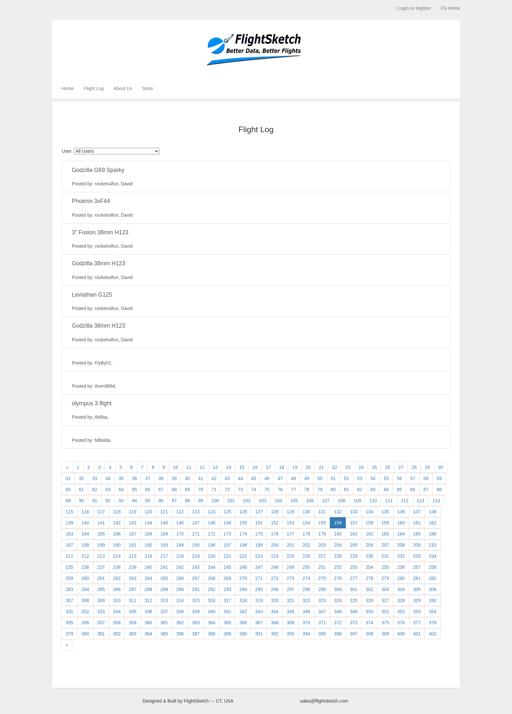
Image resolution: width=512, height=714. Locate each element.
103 (262, 500)
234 (432, 556)
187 (69, 545)
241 (164, 567)
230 (369, 556)
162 (432, 522)
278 (369, 578)
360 (148, 622)
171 (196, 533)
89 (68, 500)
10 (175, 467)
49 (306, 478)
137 (417, 511)
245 (227, 567)
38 (161, 478)
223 (259, 556)
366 (243, 622)
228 (338, 556)
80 (333, 489)
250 (306, 567)
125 (227, 511)
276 (338, 578)
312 (148, 600)
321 (290, 600)
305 (417, 589)
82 (359, 489)
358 (116, 622)
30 (440, 467)
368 (275, 622)
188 (85, 545)
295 (259, 589)
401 (417, 633)
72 (227, 489)
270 (243, 578)
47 (280, 478)
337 (164, 611)
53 (359, 478)
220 (211, 556)
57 (412, 478)
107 (325, 500)
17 (268, 467)
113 (420, 500)
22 (334, 467)
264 (148, 578)
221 (227, 556)
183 (385, 533)
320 (275, 600)
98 (187, 500)
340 (211, 611)
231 (385, 556)
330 (432, 600)
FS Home (450, 8)
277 (353, 578)
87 (426, 489)
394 (306, 633)
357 (101, 622)
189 (101, 545)
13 (215, 467)
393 (290, 633)
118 (116, 511)
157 (353, 522)
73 (240, 489)
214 (116, 556)
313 (164, 600)
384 (148, 633)
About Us (123, 88)
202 (306, 545)
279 (385, 578)
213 (101, 556)
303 (385, 589)
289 (164, 589)
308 (85, 600)
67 (161, 489)
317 (227, 600)
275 (322, 578)
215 (132, 556)
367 (259, 622)
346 (306, 611)
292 (211, 589)
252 (338, 567)
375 (385, 622)
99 (200, 500)
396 (338, 633)
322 (306, 600)
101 (231, 500)
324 (338, 600)
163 (69, 533)
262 (116, 578)
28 (414, 467)
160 (401, 522)
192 (148, 545)
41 (200, 478)
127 (259, 511)
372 (338, 622)
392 (275, 633)
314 (180, 600)
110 (373, 500)
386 (180, 633)
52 (346, 478)
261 (101, 578)
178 (306, 533)
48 (293, 478)
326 (369, 600)
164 (85, 533)
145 (164, 522)
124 (211, 511)
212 (85, 556)
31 (68, 478)
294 (243, 589)
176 (275, 533)
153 (290, 522)
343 (259, 611)
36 (134, 478)
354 (432, 611)
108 (341, 500)
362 (180, 622)
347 (322, 611)
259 (69, 578)
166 (116, 533)
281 (417, 578)
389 (227, 633)
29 (427, 467)
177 (290, 533)
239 (132, 567)
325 (353, 600)
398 (369, 633)
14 (228, 467)
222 (243, 556)
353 (417, 611)
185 (417, 533)
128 (275, 511)
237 (101, 567)
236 (85, 567)
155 (322, 522)
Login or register (413, 8)
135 (385, 511)
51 (333, 478)
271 (259, 578)
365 (227, 622)
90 (81, 500)
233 (417, 556)
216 (148, 556)
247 (259, 567)
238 (116, 567)
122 (180, 511)
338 (180, 611)
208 (401, 545)
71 (213, 489)
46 (267, 478)
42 (213, 478)
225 (290, 556)
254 (369, 567)
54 (373, 478)
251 (322, 567)
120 (148, 511)
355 (69, 622)
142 (116, 522)
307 (69, 600)
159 (385, 522)
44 (240, 478)
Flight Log (94, 88)
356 (85, 622)
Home (68, 88)
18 (281, 467)
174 (243, 533)
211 (69, 556)
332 (85, 611)
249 (290, 567)
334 (116, 611)
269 (227, 578)
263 (132, 578)
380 (85, 633)
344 (275, 611)
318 (243, 600)
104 (278, 500)
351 (385, 611)
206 (369, 545)
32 (81, 478)
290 (180, 589)
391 (259, 633)
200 (275, 545)
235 (69, 567)
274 (306, 578)
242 (180, 567)
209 (417, 545)
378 (432, 622)
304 (401, 589)
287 (132, 589)
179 (322, 533)
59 (439, 478)
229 (353, 556)
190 (116, 545)
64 (121, 489)
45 (253, 478)
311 (132, 600)
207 (385, 545)
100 (215, 500)
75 (267, 489)
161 (417, 522)
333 (101, 611)
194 (180, 545)
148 (211, 522)
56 (399, 478)
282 (432, 578)
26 (387, 467)
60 (68, 489)
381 (101, 633)
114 (436, 500)
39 (174, 478)
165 (101, 533)
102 (246, 500)
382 (116, 633)
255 (385, 567)
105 (294, 500)
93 (121, 500)
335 (132, 611)
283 (69, 589)
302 (369, 589)
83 (373, 489)
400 (401, 633)
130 (306, 511)
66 (147, 489)
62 (94, 489)
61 (81, 489)
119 (132, 511)
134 (369, 511)
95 (147, 500)
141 (101, 522)
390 (243, 633)
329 (417, 600)
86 (412, 489)
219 (196, 556)
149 (227, 522)
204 (338, 545)
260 (85, 578)
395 (322, 633)
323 (322, 600)
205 (353, 545)
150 (243, 522)
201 (290, 545)
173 (227, 533)
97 (174, 500)
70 (200, 489)
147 (196, 522)
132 (338, 511)
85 (399, 489)
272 (275, 578)
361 (164, 622)
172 (211, 533)
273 (290, 578)
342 (243, 611)
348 (338, 611)
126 (243, 511)
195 (196, 545)
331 (69, 611)
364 (211, 622)
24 (361, 467)
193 (164, 545)
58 (426, 478)
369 (290, 622)
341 (227, 611)
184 (401, 533)
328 (401, 600)
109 (357, 500)
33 (94, 478)
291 (196, 589)
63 (108, 489)
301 (353, 589)
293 (227, 589)
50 (320, 478)
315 (196, 600)
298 (306, 589)
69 (187, 489)
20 (308, 467)
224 (275, 556)
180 (338, 533)
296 (275, 589)
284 (85, 589)
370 (306, 622)
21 (321, 467)
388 (211, 633)
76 (280, 489)
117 (101, 511)
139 (69, 522)
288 (148, 589)
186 (432, 533)
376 (401, 622)
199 (259, 545)
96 (161, 500)
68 (174, 489)
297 (290, 589)
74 (253, 489)
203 (322, 545)
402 (432, 633)
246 (243, 567)
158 (369, 522)
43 (227, 478)
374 (369, 622)
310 (116, 600)
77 (293, 489)
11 (189, 467)
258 (432, 567)
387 (196, 633)
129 (290, 511)
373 (353, 622)
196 (211, 545)
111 (388, 500)
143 (132, 522)
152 (275, 522)
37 (147, 478)
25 (374, 467)
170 (180, 533)
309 (101, 600)
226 (306, 556)
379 (69, 633)
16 (255, 467)
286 (116, 589)
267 (196, 578)
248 (275, 567)
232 (401, 556)
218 (180, 556)
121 (164, 511)
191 (132, 545)
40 (187, 478)
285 (101, 589)
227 (322, 556)
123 (196, 511)
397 (353, 633)
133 (353, 511)
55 (386, 478)
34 (108, 478)
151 (259, 522)
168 (148, 533)
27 (401, 467)
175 (259, 533)
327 (385, 600)
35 (121, 478)
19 (294, 467)
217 (164, 556)
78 (306, 489)
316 (211, 600)
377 (417, 622)
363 (196, 622)
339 (196, 611)
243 (196, 567)
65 (134, 489)
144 (148, 522)
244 (211, 567)
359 (132, 622)
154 (306, 522)
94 (134, 500)
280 (401, 578)
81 (346, 489)
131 (322, 511)
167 (132, 533)
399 (385, 633)
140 (85, 522)
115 (69, 511)
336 (148, 611)
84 (386, 489)
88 (439, 489)
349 (353, 611)
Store (147, 88)
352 (401, 611)
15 (242, 467)
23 (347, 467)
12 (202, 467)
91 (94, 500)
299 (322, 589)
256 (401, 567)
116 (85, 511)
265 (164, 578)
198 (243, 545)
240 (148, 567)
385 (164, 633)
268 (211, 578)
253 (353, 567)
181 (353, 533)
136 (401, 511)
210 (432, 545)
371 (322, 622)
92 (108, 500)
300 (338, 589)
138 (432, 511)
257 (417, 567)
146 (180, 522)
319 (259, 600)
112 (404, 500)
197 (227, 545)
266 (180, 578)
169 (164, 533)
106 (310, 500)
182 (369, 533)
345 (290, 611)
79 (320, 489)
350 (369, 611)
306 (432, 589)
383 (132, 633)
